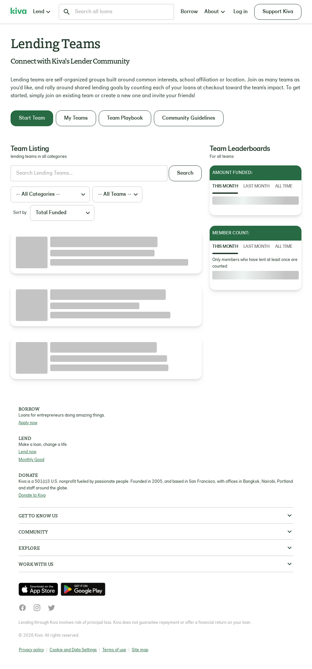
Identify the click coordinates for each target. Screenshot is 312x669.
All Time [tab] (284, 186)
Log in (240, 12)
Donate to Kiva (32, 495)
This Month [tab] (225, 186)
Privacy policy (31, 650)
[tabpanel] (255, 200)
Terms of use (114, 650)
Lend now (27, 452)
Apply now (27, 423)
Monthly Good (31, 460)
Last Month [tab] (256, 186)
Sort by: (20, 213)
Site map (140, 650)
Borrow (189, 12)
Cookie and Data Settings (73, 650)
